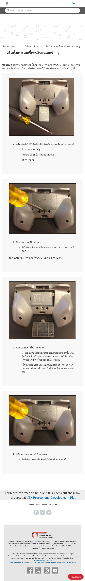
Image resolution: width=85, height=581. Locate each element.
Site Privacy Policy (15, 562)
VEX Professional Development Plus (51, 497)
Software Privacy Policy (51, 562)
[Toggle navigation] (6, 3)
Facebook (36, 512)
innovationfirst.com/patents (42, 560)
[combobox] (42, 10)
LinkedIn (49, 512)
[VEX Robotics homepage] (41, 3)
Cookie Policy (39, 562)
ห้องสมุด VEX (9, 46)
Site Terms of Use (27, 562)
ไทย (73, 3)
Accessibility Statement (68, 562)
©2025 (64, 554)
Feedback (76, 576)
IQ (20, 46)
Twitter (42, 512)
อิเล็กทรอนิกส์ (31, 46)
